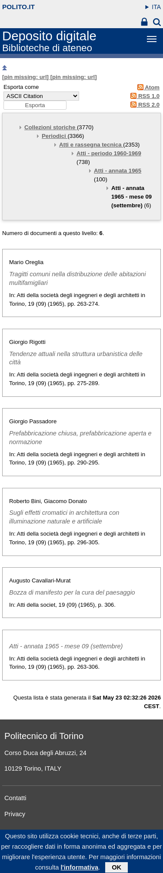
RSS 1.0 (144, 96)
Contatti (15, 798)
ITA (156, 6)
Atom (147, 87)
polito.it (18, 6)
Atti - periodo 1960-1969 (109, 153)
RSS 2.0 (144, 104)
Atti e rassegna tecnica (91, 144)
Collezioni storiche (50, 127)
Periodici (54, 136)
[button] (35, 105)
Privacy (14, 814)
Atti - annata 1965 (117, 170)
